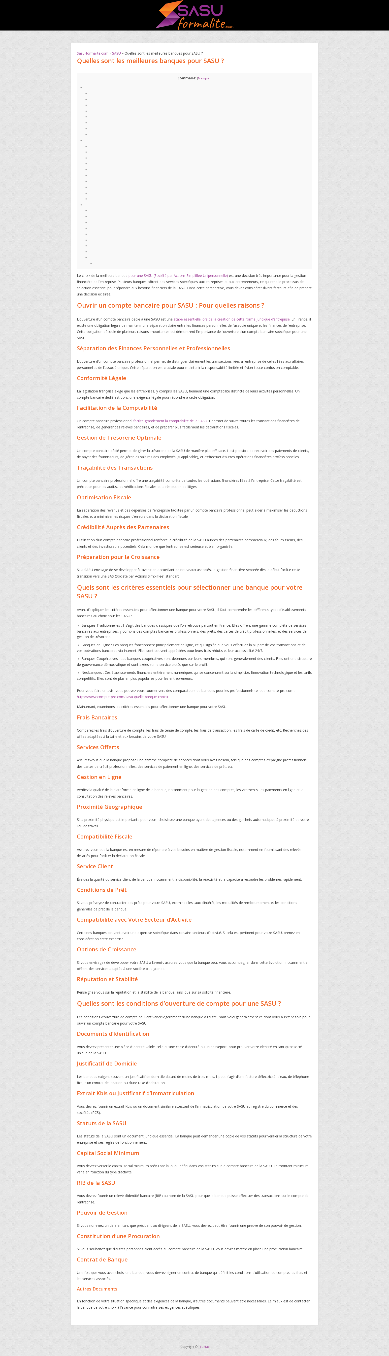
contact (205, 1347)
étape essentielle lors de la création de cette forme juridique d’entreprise (232, 319)
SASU (116, 53)
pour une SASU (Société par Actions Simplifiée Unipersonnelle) (178, 275)
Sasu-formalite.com (92, 53)
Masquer (204, 78)
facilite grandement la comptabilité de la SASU (170, 421)
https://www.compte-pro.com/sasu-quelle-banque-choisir (122, 696)
